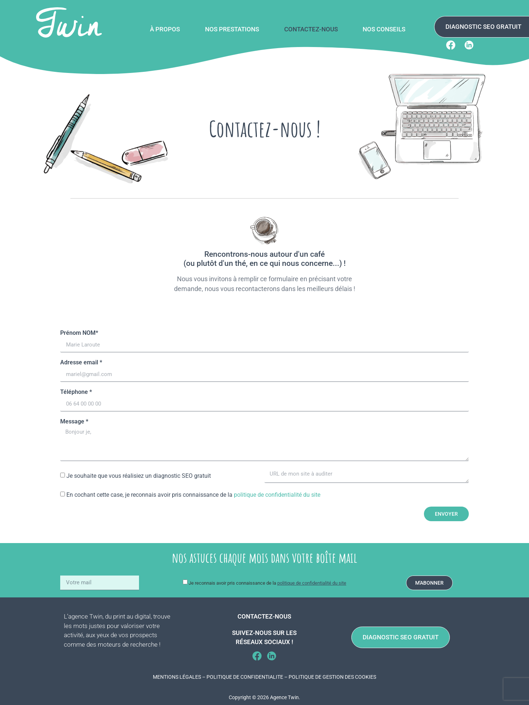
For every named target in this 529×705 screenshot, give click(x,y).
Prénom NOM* (79, 333)
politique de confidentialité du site (277, 494)
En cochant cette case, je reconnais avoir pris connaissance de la (193, 494)
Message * (74, 422)
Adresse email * (81, 363)
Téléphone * (76, 392)
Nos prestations (232, 29)
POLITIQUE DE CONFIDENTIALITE (244, 677)
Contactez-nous (311, 29)
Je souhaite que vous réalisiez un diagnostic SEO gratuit (138, 475)
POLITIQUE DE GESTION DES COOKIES (332, 677)
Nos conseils (384, 29)
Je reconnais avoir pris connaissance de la (267, 583)
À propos (165, 29)
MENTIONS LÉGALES (177, 677)
